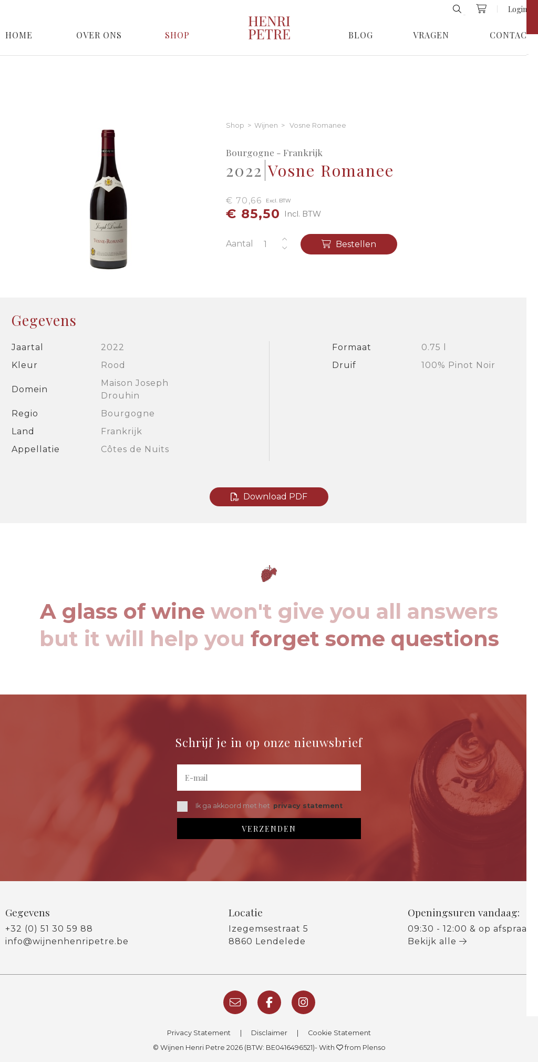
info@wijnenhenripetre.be (67, 941)
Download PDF (269, 497)
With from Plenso (352, 1047)
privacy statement (308, 806)
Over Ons (99, 35)
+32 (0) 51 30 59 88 (49, 929)
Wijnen (266, 125)
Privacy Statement (199, 1033)
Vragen (431, 35)
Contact (511, 35)
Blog (360, 35)
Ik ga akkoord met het (260, 806)
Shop (177, 35)
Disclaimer (269, 1033)
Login (517, 9)
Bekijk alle (437, 941)
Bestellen (349, 244)
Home (19, 35)
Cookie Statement (339, 1033)
